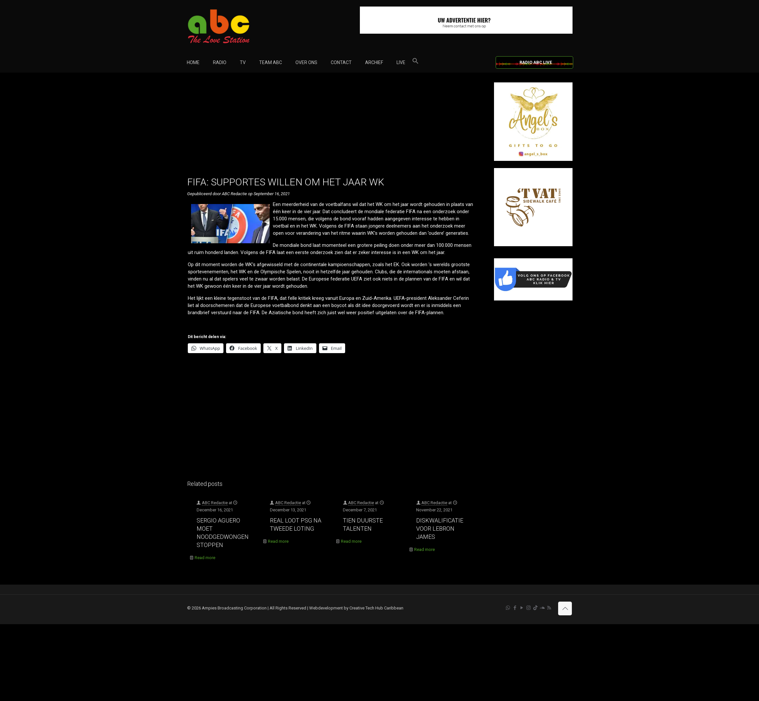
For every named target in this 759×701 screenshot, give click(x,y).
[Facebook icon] (514, 608)
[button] (415, 62)
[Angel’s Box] (533, 159)
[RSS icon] (549, 608)
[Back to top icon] (565, 608)
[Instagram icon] (528, 608)
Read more (205, 557)
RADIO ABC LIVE (536, 62)
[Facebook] (533, 299)
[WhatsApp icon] (507, 608)
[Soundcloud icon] (542, 608)
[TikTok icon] (535, 608)
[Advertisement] (333, 128)
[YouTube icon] (521, 608)
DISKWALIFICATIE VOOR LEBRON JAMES (439, 528)
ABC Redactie (215, 502)
